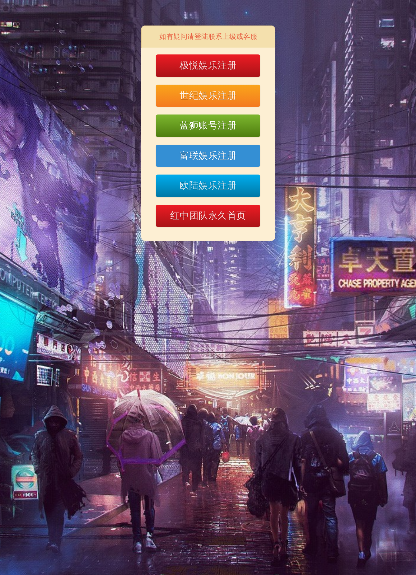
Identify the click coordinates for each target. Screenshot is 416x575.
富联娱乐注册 (208, 155)
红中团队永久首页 (208, 215)
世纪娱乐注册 (208, 95)
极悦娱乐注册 (208, 65)
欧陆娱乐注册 (208, 185)
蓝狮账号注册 (208, 125)
